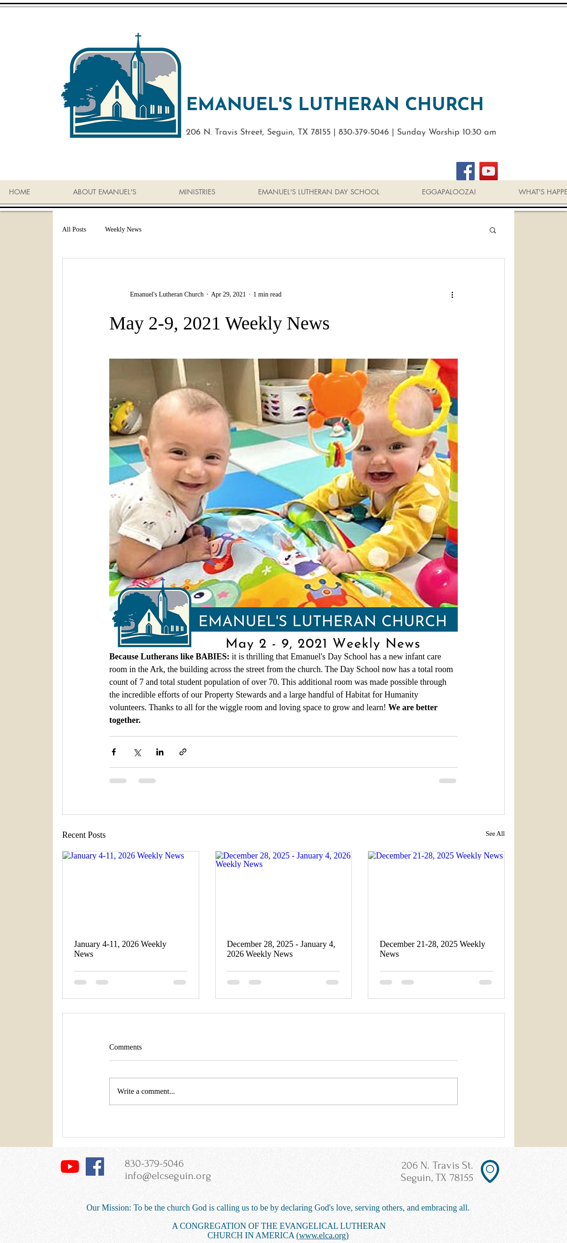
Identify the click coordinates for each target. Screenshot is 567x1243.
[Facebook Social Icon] (95, 1166)
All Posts (74, 229)
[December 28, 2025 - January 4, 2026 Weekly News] (284, 889)
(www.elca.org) (322, 1235)
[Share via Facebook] (113, 751)
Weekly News (123, 229)
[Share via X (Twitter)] (136, 751)
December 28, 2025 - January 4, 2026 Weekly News (281, 949)
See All (495, 833)
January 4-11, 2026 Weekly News (120, 949)
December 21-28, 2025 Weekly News (432, 949)
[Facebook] (465, 171)
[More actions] (452, 294)
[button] (492, 229)
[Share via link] (182, 751)
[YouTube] (488, 171)
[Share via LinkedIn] (159, 751)
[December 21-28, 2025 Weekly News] (436, 889)
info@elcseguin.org (168, 1176)
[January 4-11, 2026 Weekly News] (131, 889)
